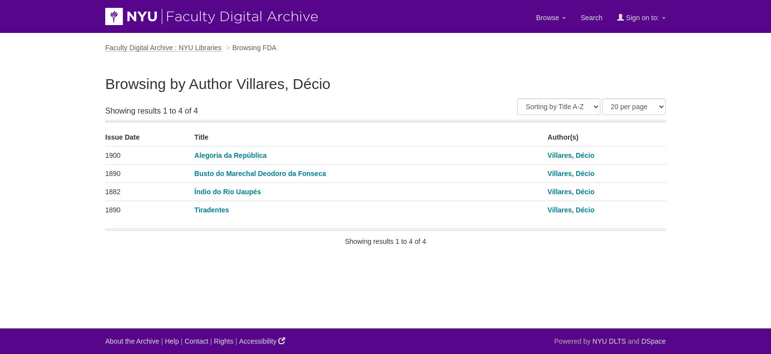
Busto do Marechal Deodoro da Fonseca (260, 173)
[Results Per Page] (634, 106)
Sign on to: (641, 17)
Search (591, 18)
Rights (224, 341)
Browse (551, 18)
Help (172, 341)
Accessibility (262, 341)
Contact (196, 341)
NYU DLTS (609, 341)
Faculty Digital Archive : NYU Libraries (163, 48)
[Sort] (558, 106)
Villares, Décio (571, 155)
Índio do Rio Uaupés (227, 192)
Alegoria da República (230, 155)
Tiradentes (211, 210)
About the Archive (132, 341)
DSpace (653, 341)
